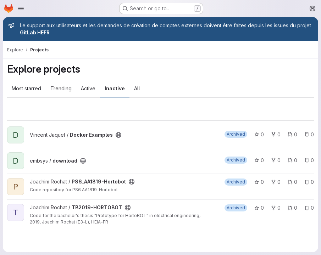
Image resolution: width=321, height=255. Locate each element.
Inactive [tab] (115, 88)
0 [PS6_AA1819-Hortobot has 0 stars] (259, 182)
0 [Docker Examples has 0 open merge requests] (292, 134)
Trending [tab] (61, 88)
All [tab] (137, 88)
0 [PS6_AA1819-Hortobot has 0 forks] (276, 182)
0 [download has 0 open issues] (309, 160)
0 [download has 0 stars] (259, 160)
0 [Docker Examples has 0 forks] (276, 134)
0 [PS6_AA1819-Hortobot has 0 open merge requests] (292, 182)
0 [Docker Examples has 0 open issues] (309, 134)
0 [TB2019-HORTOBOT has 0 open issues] (309, 208)
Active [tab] (88, 88)
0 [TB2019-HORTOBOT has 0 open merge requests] (292, 208)
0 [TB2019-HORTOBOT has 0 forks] (276, 208)
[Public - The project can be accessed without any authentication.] (118, 135)
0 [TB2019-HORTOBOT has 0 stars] (259, 208)
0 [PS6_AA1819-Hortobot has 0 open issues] (309, 182)
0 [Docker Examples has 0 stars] (259, 134)
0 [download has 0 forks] (276, 160)
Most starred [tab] (26, 88)
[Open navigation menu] (21, 8)
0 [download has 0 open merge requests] (292, 160)
